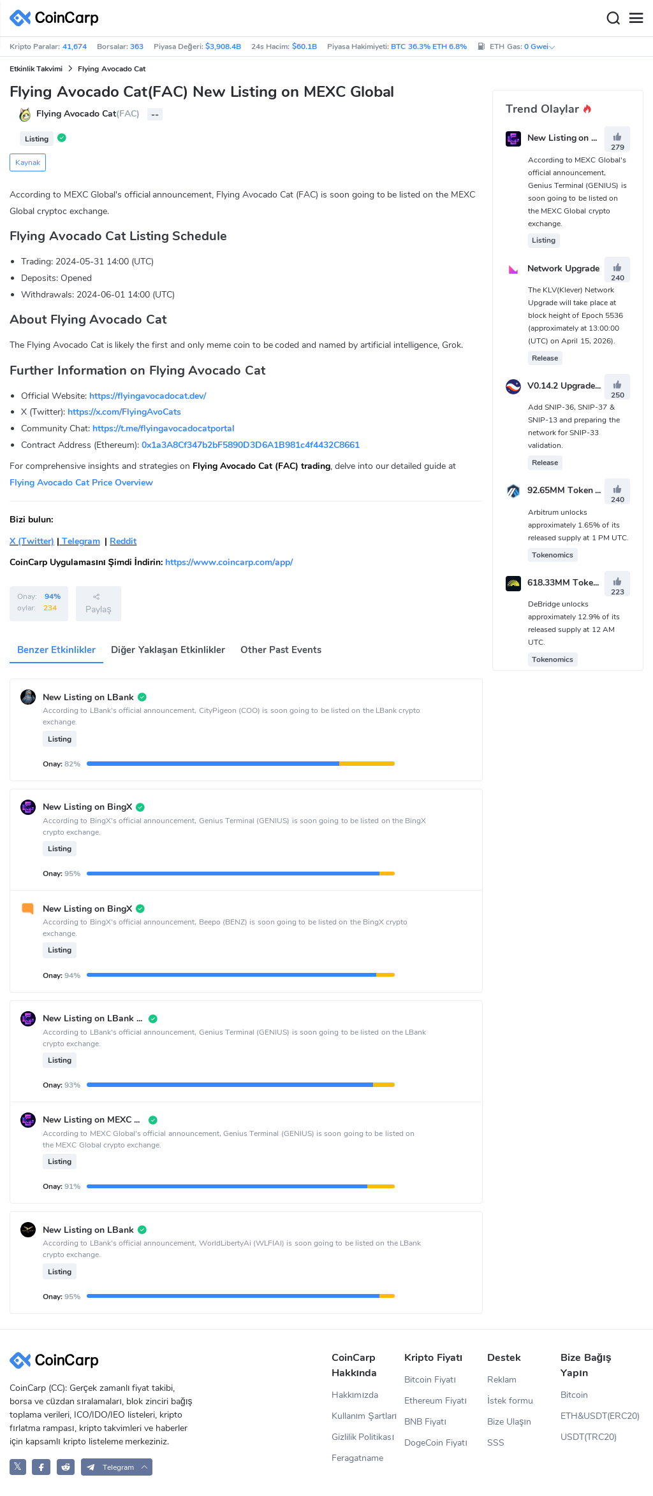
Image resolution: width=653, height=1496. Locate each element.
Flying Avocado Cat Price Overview (81, 483)
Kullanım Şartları (364, 1416)
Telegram (79, 541)
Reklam (502, 1380)
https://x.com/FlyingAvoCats (124, 412)
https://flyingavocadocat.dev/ (147, 396)
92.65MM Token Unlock (575, 491)
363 (136, 46)
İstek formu (510, 1401)
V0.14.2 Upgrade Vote (572, 386)
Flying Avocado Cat (111, 69)
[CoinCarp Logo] (57, 18)
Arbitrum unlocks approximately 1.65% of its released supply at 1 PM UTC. (578, 525)
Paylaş (98, 603)
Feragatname (357, 1458)
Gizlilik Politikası (363, 1437)
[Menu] (635, 18)
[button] (117, 1467)
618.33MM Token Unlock (578, 583)
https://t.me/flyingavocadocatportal (163, 428)
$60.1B (304, 46)
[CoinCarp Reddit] (66, 1467)
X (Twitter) (32, 541)
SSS (495, 1443)
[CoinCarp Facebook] (41, 1467)
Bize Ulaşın (509, 1422)
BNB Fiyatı (425, 1422)
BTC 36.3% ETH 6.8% (429, 46)
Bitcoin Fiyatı (430, 1380)
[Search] (612, 18)
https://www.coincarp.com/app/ (229, 562)
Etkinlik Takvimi (36, 69)
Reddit (123, 541)
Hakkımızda (355, 1395)
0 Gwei (540, 46)
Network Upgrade (563, 269)
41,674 (74, 46)
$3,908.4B (223, 46)
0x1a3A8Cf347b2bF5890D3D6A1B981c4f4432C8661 (251, 445)
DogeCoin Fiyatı (435, 1443)
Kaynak (27, 162)
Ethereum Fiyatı (435, 1401)
